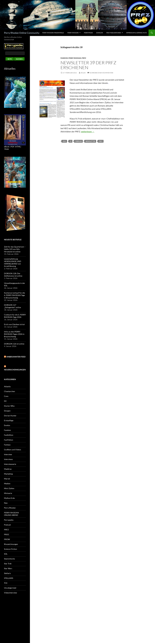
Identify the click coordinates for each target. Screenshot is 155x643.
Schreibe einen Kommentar (101, 73)
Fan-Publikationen (113, 33)
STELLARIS (8, 578)
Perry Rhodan (73, 33)
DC (5, 401)
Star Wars (8, 568)
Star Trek (7, 563)
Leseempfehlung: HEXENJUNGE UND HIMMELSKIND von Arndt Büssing (12, 262)
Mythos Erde (9, 498)
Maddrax (8, 469)
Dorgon (99, 33)
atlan (83, 73)
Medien (7, 483)
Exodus (7, 425)
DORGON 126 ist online (14, 344)
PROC (6, 534)
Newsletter (90, 141)
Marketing (8, 474)
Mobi (6, 149)
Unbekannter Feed (15, 357)
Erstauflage (8, 420)
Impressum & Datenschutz (136, 33)
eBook (6, 146)
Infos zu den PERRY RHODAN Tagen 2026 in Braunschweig (14, 334)
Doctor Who (9, 406)
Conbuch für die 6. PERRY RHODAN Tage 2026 (15, 315)
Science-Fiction (10, 549)
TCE (5, 583)
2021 (64, 141)
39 (70, 141)
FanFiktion (8, 440)
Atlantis (7, 386)
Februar (78, 141)
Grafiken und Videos (12, 449)
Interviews (8, 459)
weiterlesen (87, 131)
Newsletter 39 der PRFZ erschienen (88, 65)
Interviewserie (10, 464)
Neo (6, 503)
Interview (8, 454)
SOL (5, 554)
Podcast (7, 525)
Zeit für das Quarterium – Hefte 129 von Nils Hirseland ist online (14, 249)
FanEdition (8, 435)
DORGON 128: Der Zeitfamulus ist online (13, 274)
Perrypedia (88, 33)
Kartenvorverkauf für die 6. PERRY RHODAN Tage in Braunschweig (14, 295)
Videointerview (10, 593)
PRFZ (84, 58)
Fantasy (7, 445)
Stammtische (9, 559)
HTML (18, 146)
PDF (12, 146)
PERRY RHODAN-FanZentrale (53, 33)
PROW (7, 539)
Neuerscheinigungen (15, 369)
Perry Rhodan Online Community (21, 32)
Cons (6, 396)
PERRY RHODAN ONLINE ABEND (11, 513)
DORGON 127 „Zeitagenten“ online (12, 306)
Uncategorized (10, 588)
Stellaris (7, 573)
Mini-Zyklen (9, 488)
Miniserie (8, 493)
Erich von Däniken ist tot (14, 324)
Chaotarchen (9, 391)
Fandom (64, 58)
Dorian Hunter (10, 415)
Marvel (7, 478)
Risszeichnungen (11, 544)
